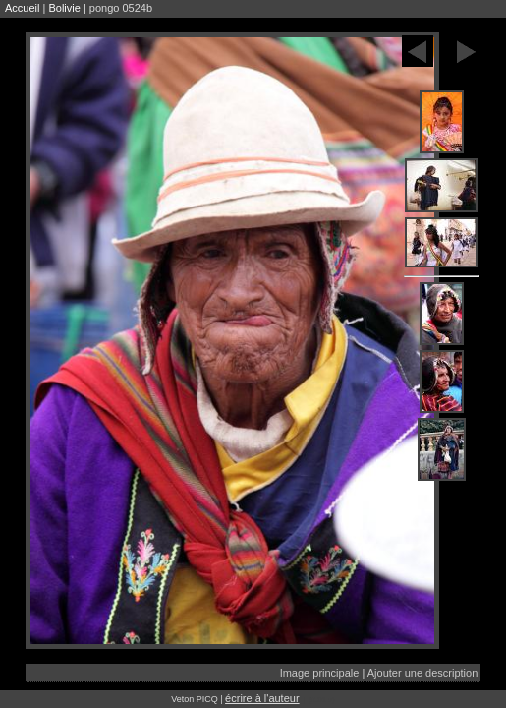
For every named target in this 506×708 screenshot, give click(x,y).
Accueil (22, 8)
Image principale (320, 672)
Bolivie (64, 8)
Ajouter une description (422, 672)
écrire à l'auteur (262, 698)
